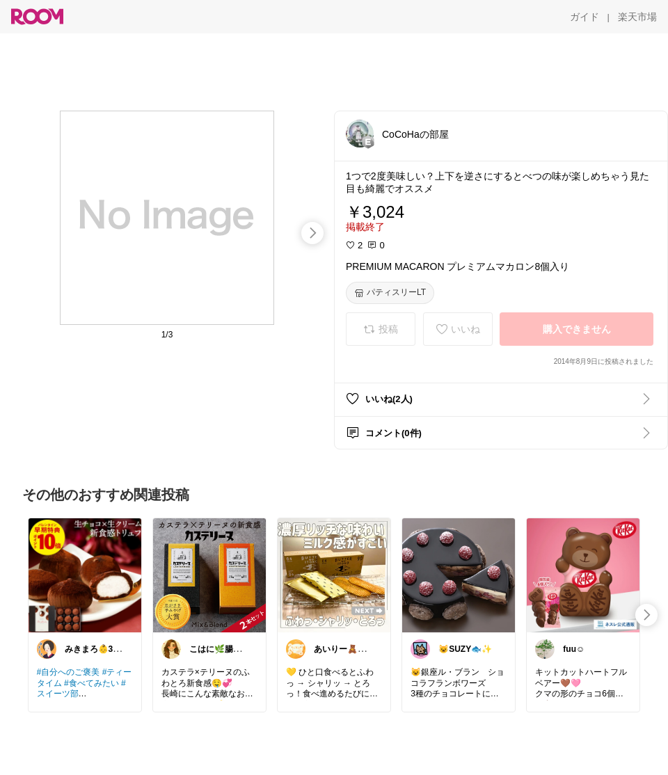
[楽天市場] (637, 16)
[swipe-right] (312, 233)
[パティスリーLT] (390, 293)
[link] (85, 574)
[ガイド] (584, 16)
